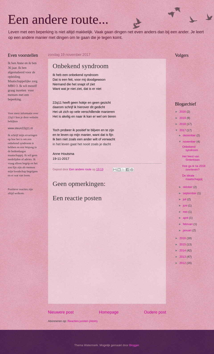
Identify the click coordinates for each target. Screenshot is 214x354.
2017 (183, 130)
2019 (183, 118)
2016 (183, 238)
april (186, 217)
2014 (183, 250)
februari (188, 224)
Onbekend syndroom (190, 148)
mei (185, 211)
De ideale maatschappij (192, 177)
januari (187, 230)
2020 (183, 111)
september (190, 193)
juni (185, 205)
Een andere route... (58, 19)
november (189, 141)
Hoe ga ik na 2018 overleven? (194, 167)
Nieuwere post (61, 312)
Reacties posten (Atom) (83, 321)
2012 (183, 263)
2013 (183, 256)
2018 (183, 124)
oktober (188, 187)
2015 (183, 244)
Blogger (134, 345)
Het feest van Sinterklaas (191, 158)
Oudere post (155, 312)
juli (185, 199)
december (189, 135)
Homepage (109, 312)
